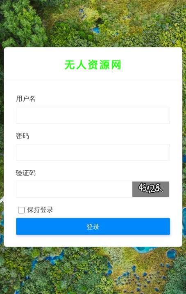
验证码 (26, 172)
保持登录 (40, 209)
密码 (22, 135)
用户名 (26, 98)
